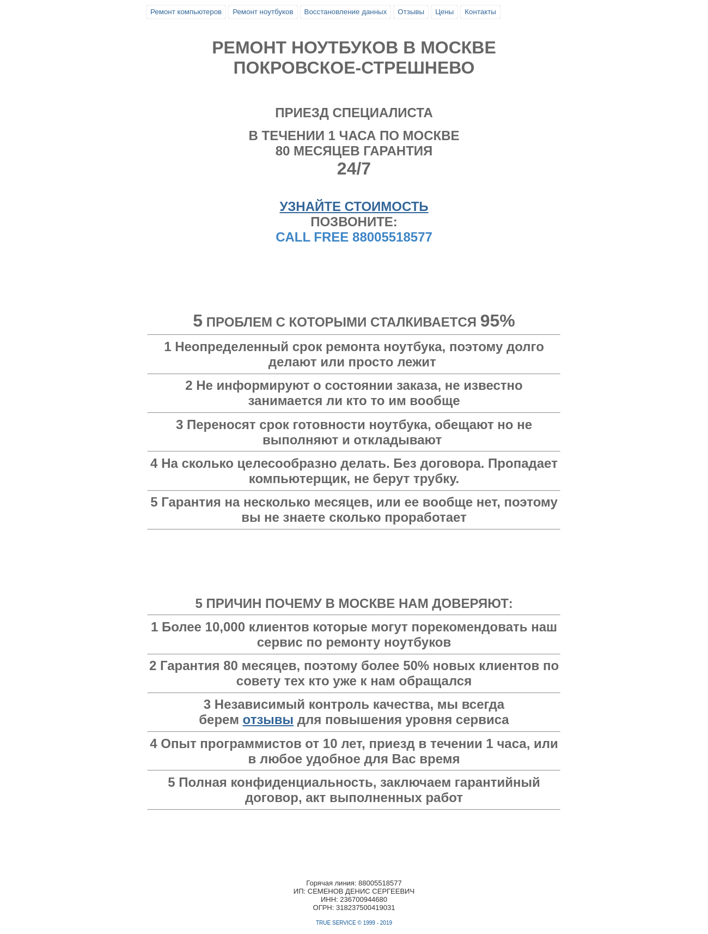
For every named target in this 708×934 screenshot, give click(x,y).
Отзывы (411, 12)
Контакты (480, 12)
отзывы (268, 719)
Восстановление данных (345, 12)
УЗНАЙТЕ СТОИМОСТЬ (353, 206)
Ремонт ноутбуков (263, 12)
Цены (444, 12)
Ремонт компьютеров (186, 12)
